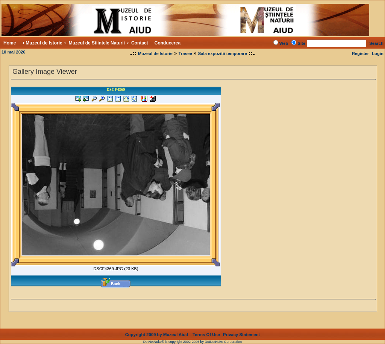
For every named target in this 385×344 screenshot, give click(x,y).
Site (301, 43)
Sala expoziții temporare (222, 53)
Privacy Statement (241, 328)
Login (377, 53)
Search (376, 43)
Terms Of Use (206, 328)
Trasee (185, 53)
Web (283, 43)
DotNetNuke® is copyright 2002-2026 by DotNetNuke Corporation (192, 336)
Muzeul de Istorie (155, 53)
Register (360, 53)
